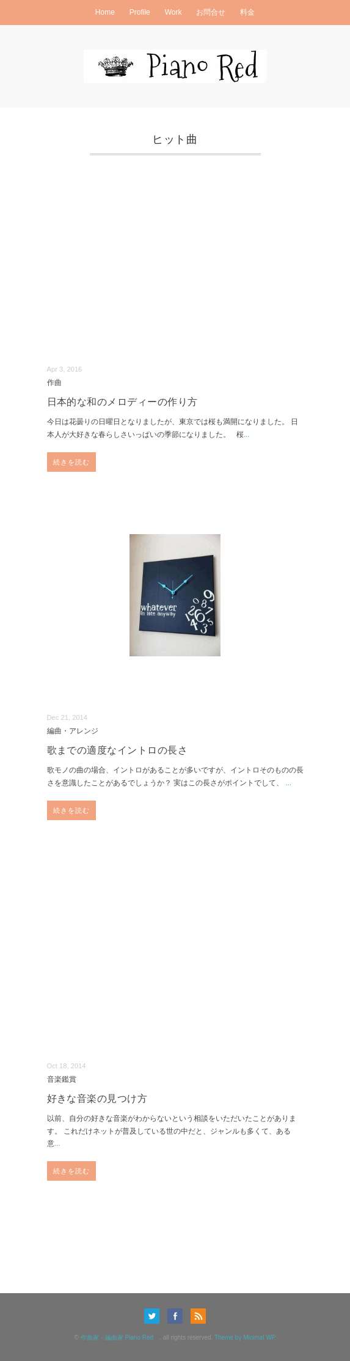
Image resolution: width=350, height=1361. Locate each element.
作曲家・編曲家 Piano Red (120, 1337)
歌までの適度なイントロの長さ (117, 750)
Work (173, 12)
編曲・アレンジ (72, 731)
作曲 (54, 382)
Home (105, 12)
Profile (139, 12)
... (247, 434)
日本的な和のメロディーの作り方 (122, 402)
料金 (247, 12)
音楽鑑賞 (61, 1079)
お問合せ (210, 12)
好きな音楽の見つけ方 (97, 1098)
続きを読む (71, 462)
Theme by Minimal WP (245, 1337)
